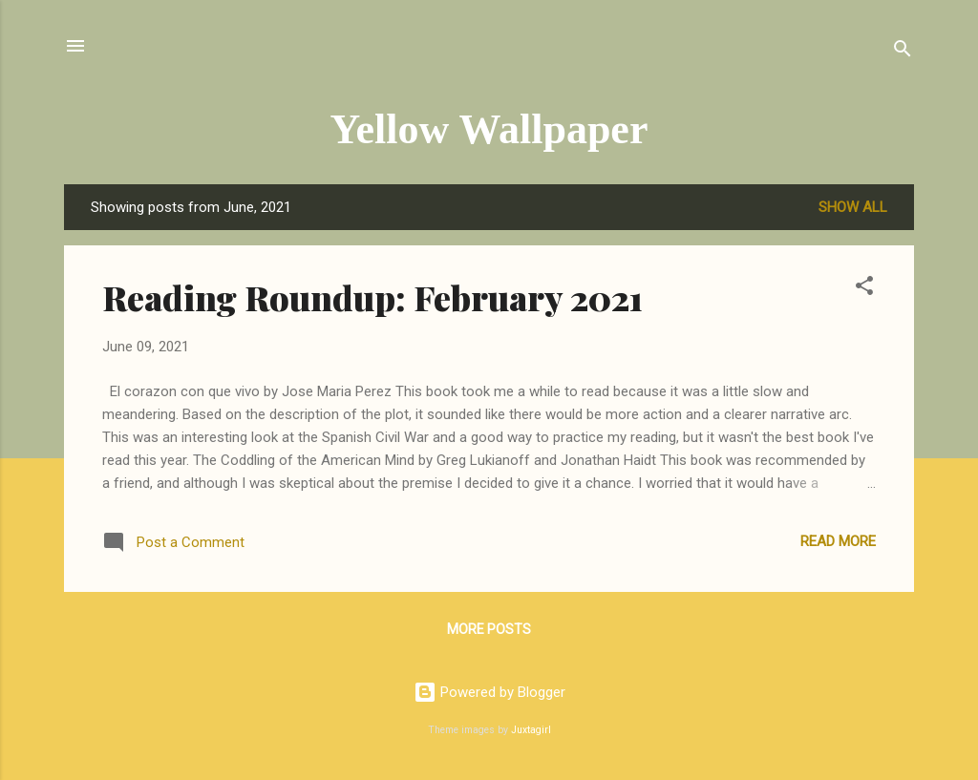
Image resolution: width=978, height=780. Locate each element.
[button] (864, 289)
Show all (853, 207)
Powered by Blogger (489, 692)
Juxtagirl (531, 730)
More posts (489, 629)
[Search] (902, 52)
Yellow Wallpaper (489, 129)
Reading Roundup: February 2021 (372, 297)
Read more (838, 541)
